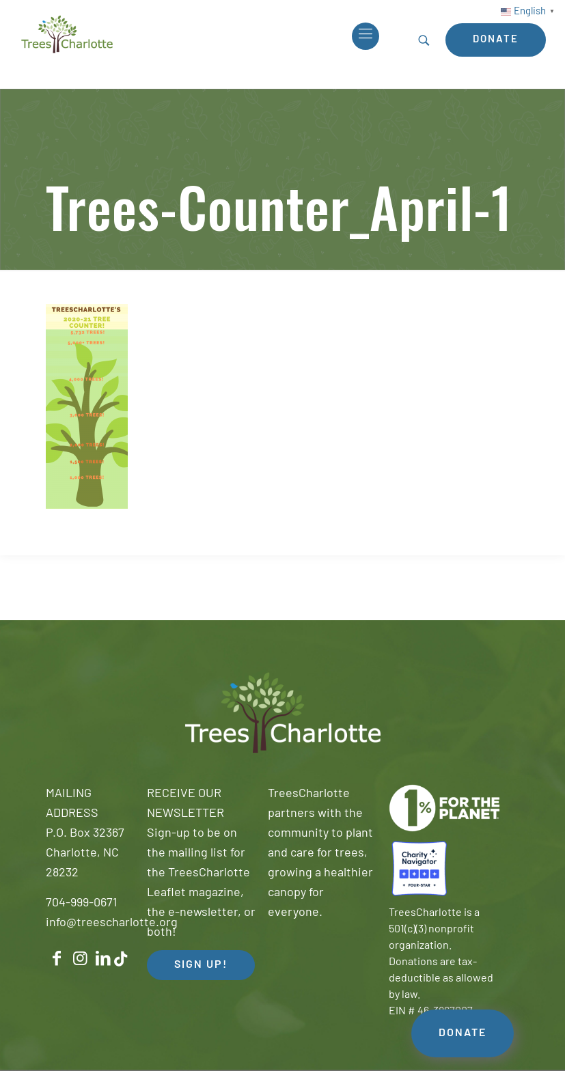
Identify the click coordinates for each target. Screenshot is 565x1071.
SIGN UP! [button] (201, 965)
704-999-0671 (81, 903)
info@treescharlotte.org (112, 923)
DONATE (462, 1033)
